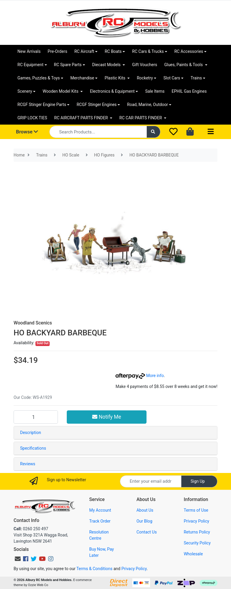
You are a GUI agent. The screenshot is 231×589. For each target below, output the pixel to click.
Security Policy (197, 543)
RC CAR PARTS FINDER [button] (141, 117)
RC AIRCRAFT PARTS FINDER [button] (81, 117)
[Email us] (18, 558)
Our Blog (144, 521)
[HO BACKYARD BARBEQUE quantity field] (36, 416)
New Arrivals (28, 51)
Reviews (27, 463)
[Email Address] (150, 481)
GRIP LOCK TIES (32, 117)
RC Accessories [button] (188, 51)
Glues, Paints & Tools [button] (184, 64)
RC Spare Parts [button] (68, 64)
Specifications (33, 448)
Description (30, 432)
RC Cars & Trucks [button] (148, 51)
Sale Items (155, 91)
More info (139, 375)
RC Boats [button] (113, 51)
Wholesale (193, 554)
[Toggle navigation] (210, 132)
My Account (100, 510)
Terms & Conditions (95, 568)
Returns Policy (197, 532)
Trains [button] (196, 78)
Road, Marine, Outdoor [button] (147, 104)
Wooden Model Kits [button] (61, 91)
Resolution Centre (99, 535)
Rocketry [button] (145, 78)
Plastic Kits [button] (115, 78)
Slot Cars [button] (171, 78)
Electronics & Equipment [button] (112, 91)
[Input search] (98, 132)
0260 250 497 (31, 528)
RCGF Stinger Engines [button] (96, 104)
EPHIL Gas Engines (189, 91)
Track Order (99, 521)
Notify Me (106, 417)
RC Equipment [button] (30, 64)
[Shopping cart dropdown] (190, 132)
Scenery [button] (24, 91)
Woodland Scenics (33, 323)
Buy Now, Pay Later (101, 552)
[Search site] (154, 132)
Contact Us (146, 532)
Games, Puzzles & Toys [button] (38, 78)
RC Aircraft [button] (84, 51)
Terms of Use (196, 510)
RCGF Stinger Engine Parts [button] (41, 104)
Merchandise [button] (82, 78)
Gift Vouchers (144, 64)
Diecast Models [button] (107, 64)
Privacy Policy (196, 521)
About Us (144, 510)
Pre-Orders (57, 51)
